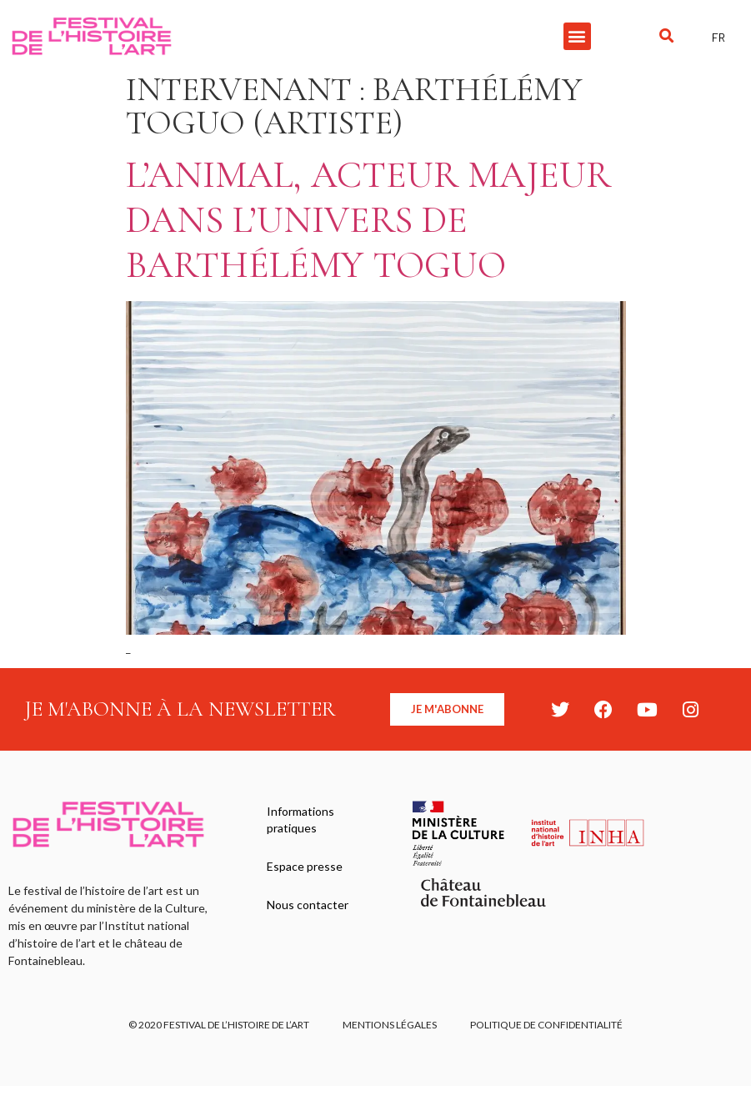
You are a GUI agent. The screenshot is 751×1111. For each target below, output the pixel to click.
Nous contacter (307, 904)
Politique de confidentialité (546, 1024)
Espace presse (305, 866)
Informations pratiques (300, 819)
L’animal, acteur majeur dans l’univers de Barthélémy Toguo (368, 220)
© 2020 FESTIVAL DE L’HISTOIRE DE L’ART (218, 1024)
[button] (577, 36)
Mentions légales (390, 1024)
